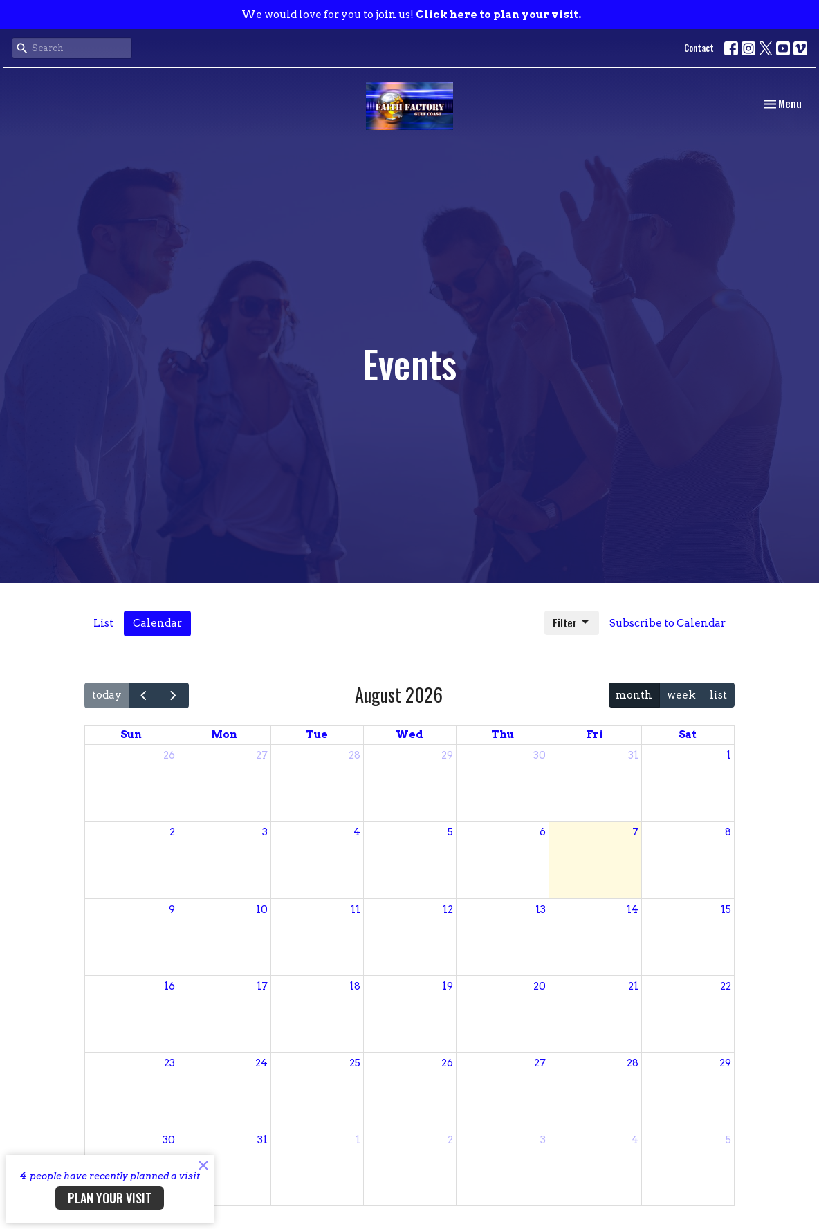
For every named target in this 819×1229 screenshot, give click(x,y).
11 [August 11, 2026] (355, 909)
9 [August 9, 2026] (172, 909)
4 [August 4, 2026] (356, 832)
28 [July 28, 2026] (354, 755)
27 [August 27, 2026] (540, 1063)
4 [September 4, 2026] (635, 1140)
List (103, 623)
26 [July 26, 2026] (169, 755)
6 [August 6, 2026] (543, 832)
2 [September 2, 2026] (450, 1140)
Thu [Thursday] (502, 734)
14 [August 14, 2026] (632, 909)
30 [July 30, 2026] (539, 755)
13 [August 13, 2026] (540, 909)
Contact (699, 48)
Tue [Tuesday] (317, 734)
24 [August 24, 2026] (261, 1063)
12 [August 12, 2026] (448, 909)
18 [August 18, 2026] (354, 986)
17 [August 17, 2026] (262, 986)
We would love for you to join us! (411, 14)
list (718, 695)
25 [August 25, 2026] (354, 1063)
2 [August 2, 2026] (172, 832)
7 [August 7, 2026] (635, 832)
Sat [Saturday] (688, 734)
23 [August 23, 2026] (169, 1063)
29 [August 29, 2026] (725, 1063)
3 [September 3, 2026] (543, 1140)
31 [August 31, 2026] (262, 1140)
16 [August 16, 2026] (169, 986)
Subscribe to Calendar (667, 623)
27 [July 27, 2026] (262, 755)
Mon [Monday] (224, 734)
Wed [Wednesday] (409, 734)
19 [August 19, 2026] (447, 986)
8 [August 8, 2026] (728, 832)
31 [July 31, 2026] (633, 755)
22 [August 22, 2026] (725, 986)
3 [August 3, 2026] (265, 832)
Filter (572, 622)
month (634, 695)
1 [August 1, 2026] (728, 755)
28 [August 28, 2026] (632, 1063)
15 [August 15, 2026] (726, 909)
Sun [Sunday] (131, 734)
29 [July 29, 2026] (447, 755)
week (681, 695)
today (107, 695)
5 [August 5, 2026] (450, 832)
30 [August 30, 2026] (169, 1140)
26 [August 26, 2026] (447, 1063)
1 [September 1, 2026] (358, 1140)
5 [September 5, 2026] (728, 1140)
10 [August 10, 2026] (262, 909)
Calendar (157, 623)
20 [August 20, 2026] (539, 986)
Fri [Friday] (595, 734)
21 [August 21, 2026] (633, 986)
